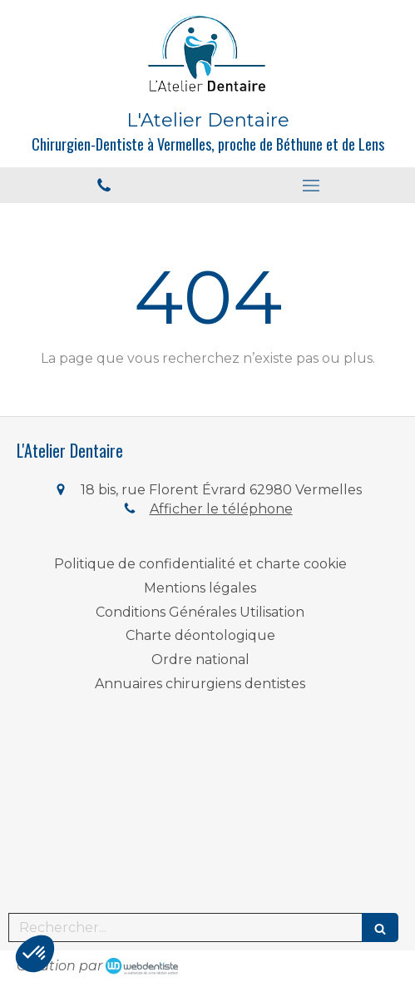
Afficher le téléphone (221, 509)
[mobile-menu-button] (312, 185)
